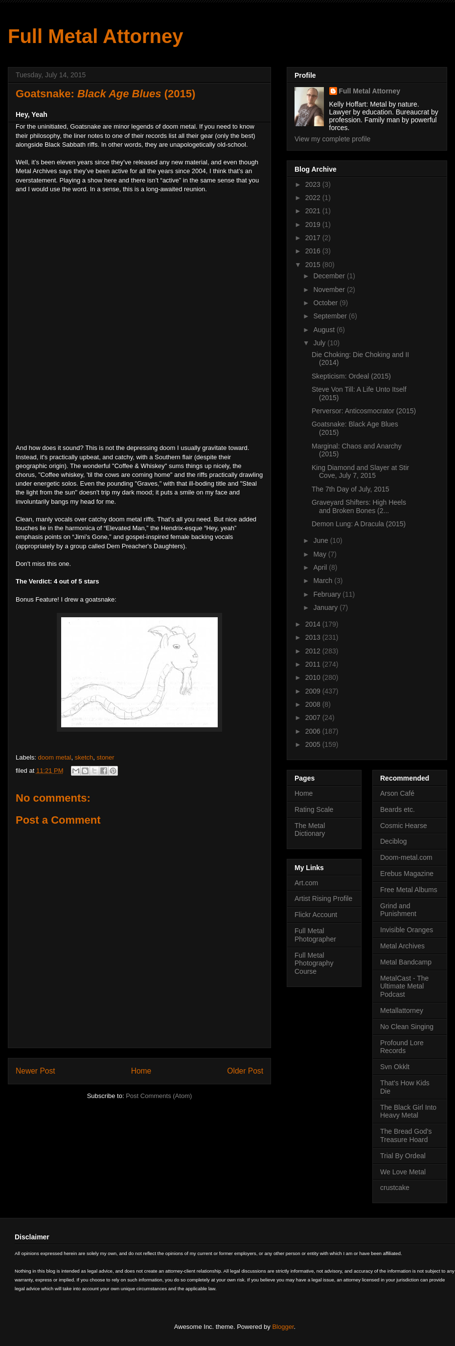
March (323, 580)
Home (141, 1071)
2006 (313, 731)
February (327, 594)
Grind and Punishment (398, 910)
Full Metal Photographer (315, 935)
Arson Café (397, 793)
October (326, 303)
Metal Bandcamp (406, 962)
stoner (105, 757)
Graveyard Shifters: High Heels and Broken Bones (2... (359, 506)
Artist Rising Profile (323, 898)
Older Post (245, 1071)
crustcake (395, 1187)
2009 (313, 691)
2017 (313, 238)
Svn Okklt (395, 1067)
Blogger (283, 1326)
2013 (313, 637)
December (329, 276)
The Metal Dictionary (310, 830)
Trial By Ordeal (403, 1156)
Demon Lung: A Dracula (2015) (359, 524)
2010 (313, 677)
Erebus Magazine (406, 873)
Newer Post (35, 1071)
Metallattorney (401, 1010)
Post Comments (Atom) (159, 1095)
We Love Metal (403, 1172)
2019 (313, 224)
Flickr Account (316, 915)
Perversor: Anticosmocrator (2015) (364, 411)
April (321, 567)
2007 (313, 717)
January (326, 607)
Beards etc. (397, 809)
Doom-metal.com (406, 857)
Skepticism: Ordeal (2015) (351, 376)
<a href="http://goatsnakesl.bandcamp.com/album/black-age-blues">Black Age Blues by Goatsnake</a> (101, 317)
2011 (313, 664)
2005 (313, 744)
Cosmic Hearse (403, 826)
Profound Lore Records (402, 1047)
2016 (313, 251)
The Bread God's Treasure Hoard (406, 1135)
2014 (313, 624)
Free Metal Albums (408, 890)
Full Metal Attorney (95, 36)
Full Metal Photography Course (314, 963)
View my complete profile (332, 139)
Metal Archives (402, 946)
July (320, 343)
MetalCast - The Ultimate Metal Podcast (404, 986)
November (329, 289)
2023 (313, 184)
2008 (313, 704)
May (320, 554)
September (330, 316)
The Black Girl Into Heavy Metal (408, 1111)
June (321, 540)
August (324, 330)
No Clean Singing (406, 1027)
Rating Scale (314, 809)
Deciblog (393, 841)
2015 (313, 265)
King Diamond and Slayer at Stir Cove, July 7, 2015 (360, 472)
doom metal (54, 757)
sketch (84, 757)
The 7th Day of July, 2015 (350, 489)
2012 (313, 651)
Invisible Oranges (406, 930)
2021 (313, 211)
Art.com (306, 883)
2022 (313, 198)
